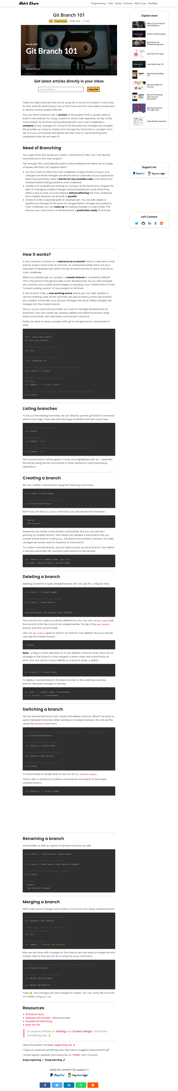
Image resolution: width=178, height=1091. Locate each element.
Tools (110, 3)
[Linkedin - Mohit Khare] (149, 223)
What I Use (140, 3)
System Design (82, 1030)
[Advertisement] (69, 229)
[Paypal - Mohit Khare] (57, 1074)
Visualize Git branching (38, 1020)
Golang (61, 1030)
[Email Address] (61, 89)
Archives (128, 3)
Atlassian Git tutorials (37, 1016)
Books (118, 3)
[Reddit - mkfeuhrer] (161, 223)
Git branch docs (34, 1013)
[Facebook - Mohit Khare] (156, 223)
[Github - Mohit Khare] (143, 223)
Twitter (76, 1053)
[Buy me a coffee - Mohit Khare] (78, 1074)
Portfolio (152, 3)
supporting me (63, 1044)
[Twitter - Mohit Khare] (136, 223)
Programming (98, 3)
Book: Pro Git (32, 1023)
